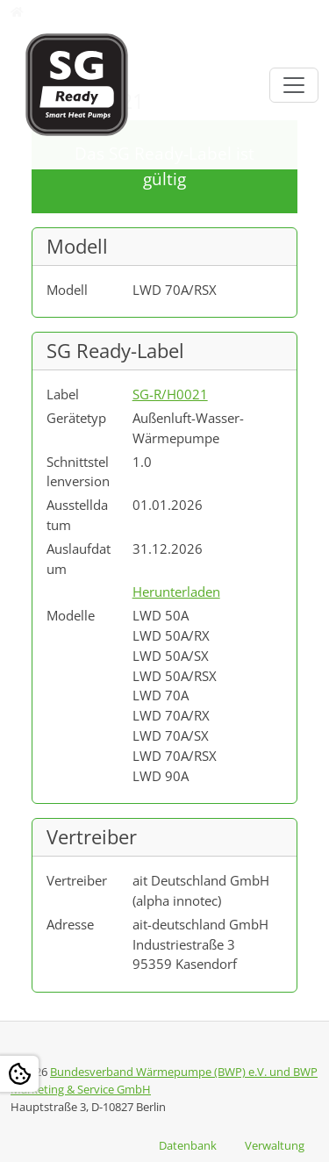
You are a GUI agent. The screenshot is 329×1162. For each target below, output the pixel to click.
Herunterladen (176, 591)
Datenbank (188, 1145)
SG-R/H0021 (170, 394)
